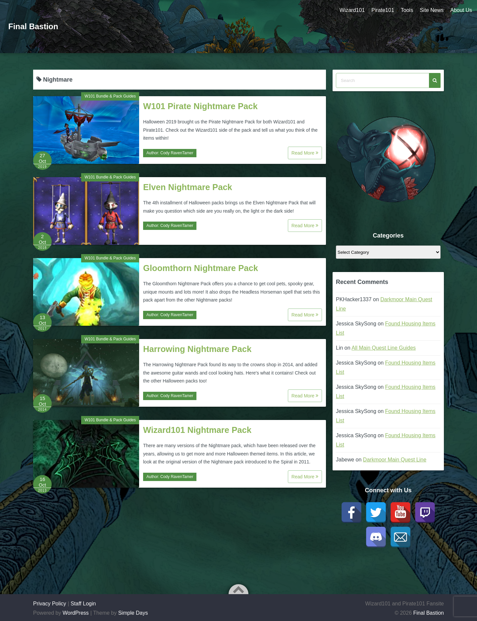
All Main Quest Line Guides (383, 348)
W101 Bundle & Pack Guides (110, 96)
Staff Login (83, 603)
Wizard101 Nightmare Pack (197, 430)
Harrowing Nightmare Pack (197, 349)
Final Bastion (33, 26)
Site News (432, 10)
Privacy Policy (49, 603)
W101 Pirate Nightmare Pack (200, 106)
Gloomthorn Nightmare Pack (200, 268)
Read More (305, 153)
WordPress (76, 613)
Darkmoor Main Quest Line (394, 459)
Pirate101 (382, 10)
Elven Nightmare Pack (187, 187)
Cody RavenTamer (176, 153)
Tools (407, 10)
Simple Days (133, 613)
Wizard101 (352, 10)
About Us (461, 10)
